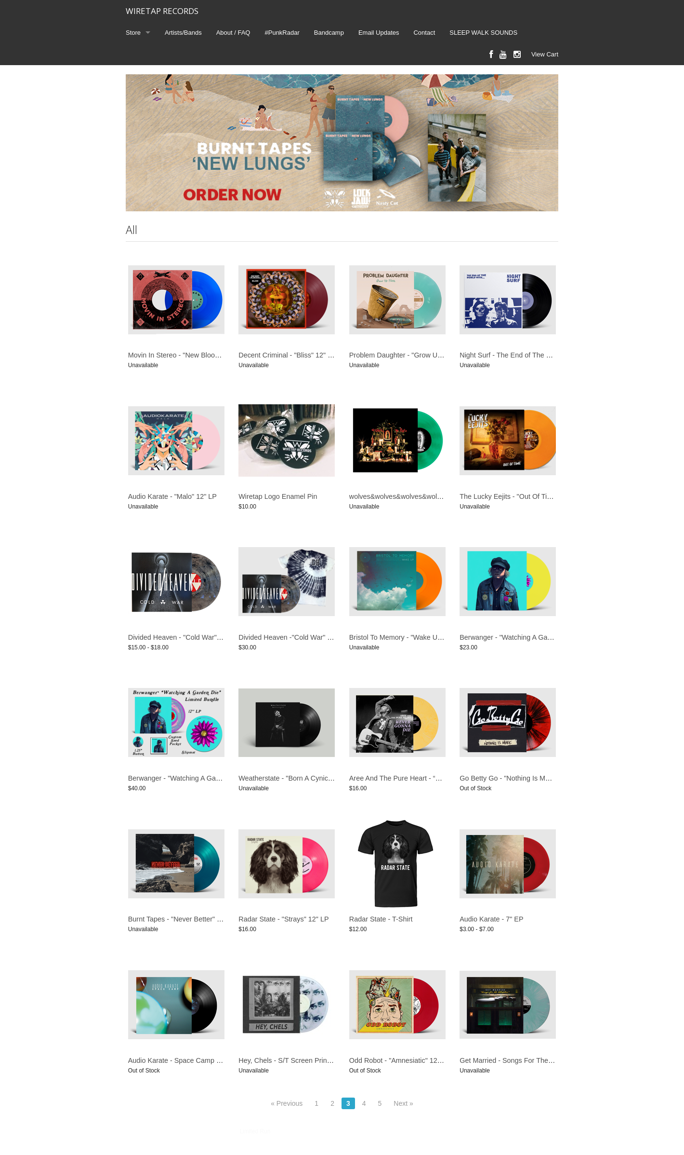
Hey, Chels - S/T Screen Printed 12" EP (299, 1060)
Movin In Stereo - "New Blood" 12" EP (186, 355)
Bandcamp (329, 32)
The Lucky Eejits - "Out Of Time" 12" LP (520, 496)
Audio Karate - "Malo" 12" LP (172, 496)
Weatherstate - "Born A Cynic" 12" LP (295, 778)
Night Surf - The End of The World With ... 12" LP (535, 355)
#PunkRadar (282, 32)
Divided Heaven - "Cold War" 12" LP (183, 637)
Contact (424, 32)
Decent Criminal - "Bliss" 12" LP (287, 355)
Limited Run (254, 1131)
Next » (403, 1103)
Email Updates (378, 32)
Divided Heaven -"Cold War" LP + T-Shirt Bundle (312, 637)
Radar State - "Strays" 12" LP (283, 919)
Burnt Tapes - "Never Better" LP (176, 919)
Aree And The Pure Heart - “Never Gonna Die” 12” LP (431, 778)
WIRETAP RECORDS (162, 10)
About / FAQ (233, 32)
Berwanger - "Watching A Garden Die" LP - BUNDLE (208, 778)
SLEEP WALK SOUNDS (483, 32)
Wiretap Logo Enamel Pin (277, 496)
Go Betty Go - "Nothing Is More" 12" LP (520, 778)
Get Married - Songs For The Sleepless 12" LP (531, 1060)
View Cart (544, 54)
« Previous (287, 1103)
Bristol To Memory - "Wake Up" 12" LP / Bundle (421, 637)
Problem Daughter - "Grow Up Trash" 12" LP (417, 355)
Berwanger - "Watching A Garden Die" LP (523, 637)
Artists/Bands (183, 32)
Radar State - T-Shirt (381, 919)
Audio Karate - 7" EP (491, 919)
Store (133, 32)
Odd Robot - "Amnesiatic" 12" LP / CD (407, 1060)
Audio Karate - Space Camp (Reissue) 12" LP (198, 1060)
